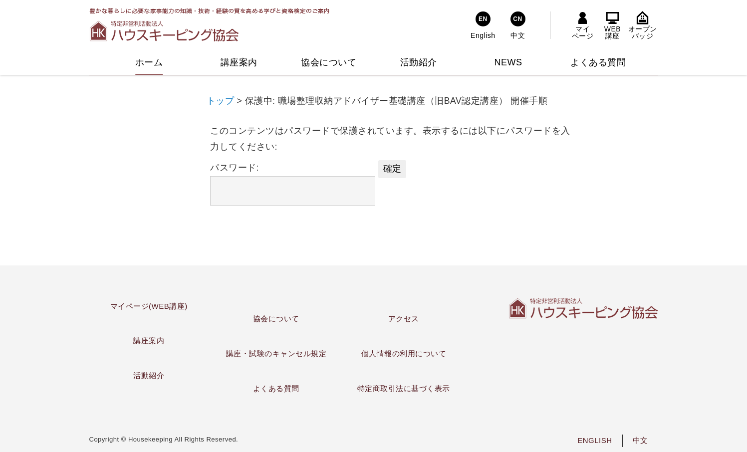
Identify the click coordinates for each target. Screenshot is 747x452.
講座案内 (148, 340)
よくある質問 (276, 388)
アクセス (403, 318)
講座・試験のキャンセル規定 (276, 353)
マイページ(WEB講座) (149, 306)
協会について (276, 318)
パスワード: (292, 184)
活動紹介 (148, 375)
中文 (640, 440)
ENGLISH (594, 440)
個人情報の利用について (404, 353)
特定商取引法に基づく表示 (403, 388)
